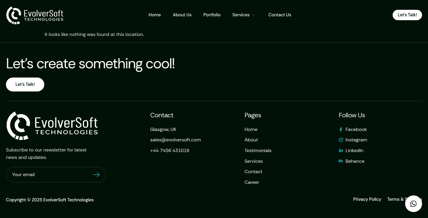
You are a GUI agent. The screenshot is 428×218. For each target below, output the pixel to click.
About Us (182, 15)
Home (155, 15)
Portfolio (212, 15)
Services (244, 15)
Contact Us (279, 15)
